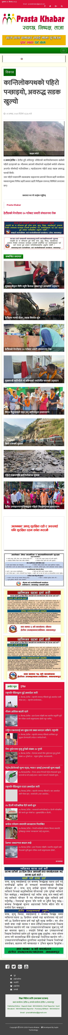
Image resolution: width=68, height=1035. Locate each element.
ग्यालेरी (14, 982)
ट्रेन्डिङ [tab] (23, 687)
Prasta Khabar (14, 205)
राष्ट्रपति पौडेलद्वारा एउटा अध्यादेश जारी (22, 787)
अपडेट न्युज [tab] (12, 687)
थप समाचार (59, 861)
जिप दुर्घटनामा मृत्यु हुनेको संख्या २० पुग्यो (23, 749)
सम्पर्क (14, 989)
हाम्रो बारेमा (15, 979)
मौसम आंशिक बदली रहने (16, 712)
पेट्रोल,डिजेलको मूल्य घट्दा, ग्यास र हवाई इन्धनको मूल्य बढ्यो (32, 768)
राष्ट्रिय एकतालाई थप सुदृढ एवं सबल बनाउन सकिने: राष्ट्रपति (31, 731)
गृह (13, 975)
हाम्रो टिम (15, 986)
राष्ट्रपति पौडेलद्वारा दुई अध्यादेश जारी (21, 693)
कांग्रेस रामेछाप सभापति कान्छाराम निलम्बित (24, 824)
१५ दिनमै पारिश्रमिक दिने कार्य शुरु (20, 806)
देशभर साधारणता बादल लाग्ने (18, 843)
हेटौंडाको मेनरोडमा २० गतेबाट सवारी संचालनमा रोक (30, 213)
